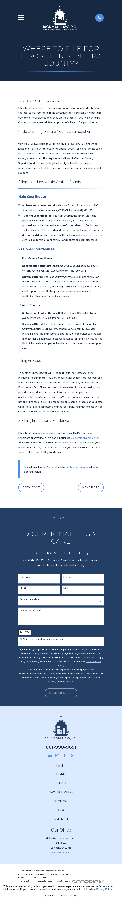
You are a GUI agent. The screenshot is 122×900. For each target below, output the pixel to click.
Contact (61, 819)
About (61, 783)
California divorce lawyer (85, 437)
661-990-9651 (61, 747)
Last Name (68, 577)
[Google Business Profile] (50, 755)
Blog (61, 810)
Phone (23, 587)
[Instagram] (57, 755)
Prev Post (31, 487)
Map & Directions (61, 852)
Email (65, 587)
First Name (25, 577)
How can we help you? (30, 610)
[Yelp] (72, 755)
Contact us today (75, 466)
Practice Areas (61, 792)
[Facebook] (65, 755)
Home (61, 774)
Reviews (61, 801)
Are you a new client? (30, 599)
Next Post (90, 487)
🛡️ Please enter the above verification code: (42, 639)
